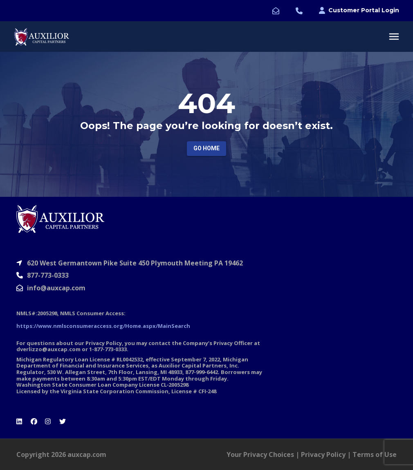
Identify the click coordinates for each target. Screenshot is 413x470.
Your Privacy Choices (260, 454)
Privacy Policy (323, 454)
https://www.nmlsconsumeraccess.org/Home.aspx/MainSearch (103, 326)
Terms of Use (374, 454)
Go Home (206, 148)
